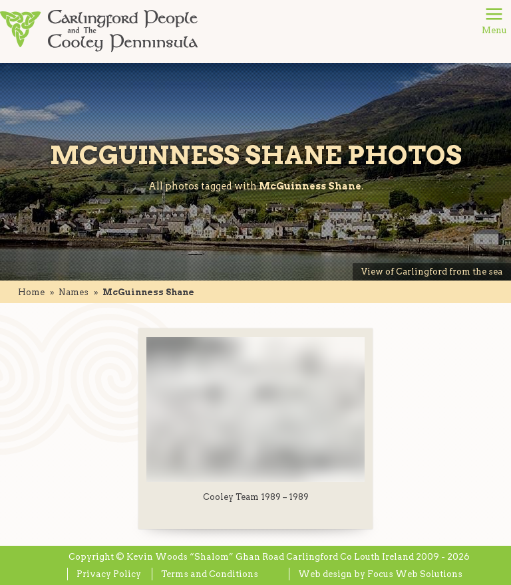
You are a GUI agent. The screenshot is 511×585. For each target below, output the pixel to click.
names (73, 292)
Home (31, 292)
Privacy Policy (109, 574)
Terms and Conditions (209, 574)
